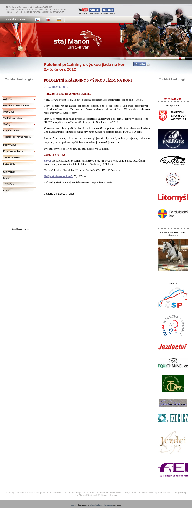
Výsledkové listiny (12, 118)
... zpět (70, 193)
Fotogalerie (9, 163)
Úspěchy (8, 178)
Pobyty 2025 (9, 145)
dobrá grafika (83, 505)
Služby (6, 124)
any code (117, 505)
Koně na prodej (11, 130)
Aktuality (7, 99)
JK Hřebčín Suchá (108, 11)
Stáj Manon (83, 11)
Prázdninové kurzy (13, 151)
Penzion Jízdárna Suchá (16, 105)
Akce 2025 (9, 111)
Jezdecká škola (11, 157)
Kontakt (7, 190)
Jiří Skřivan (9, 184)
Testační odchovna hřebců (17, 137)
